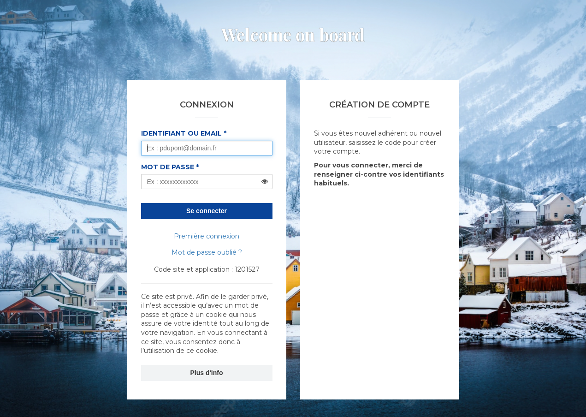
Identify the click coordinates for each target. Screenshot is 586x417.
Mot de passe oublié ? (207, 252)
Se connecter (206, 210)
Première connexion (206, 236)
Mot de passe (167, 167)
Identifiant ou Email (181, 133)
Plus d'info (206, 372)
